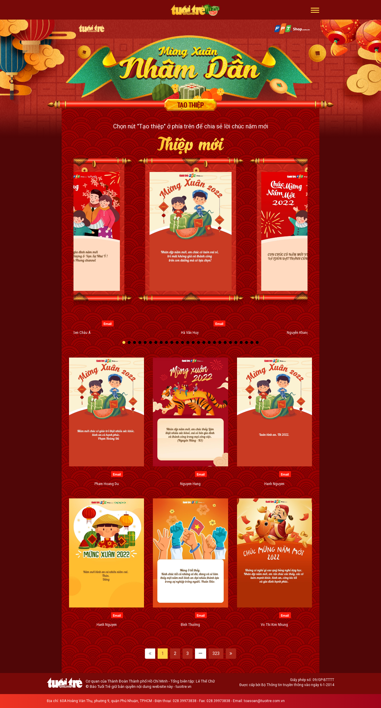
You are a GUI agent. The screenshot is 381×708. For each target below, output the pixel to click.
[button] (315, 10)
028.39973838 (184, 701)
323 (216, 653)
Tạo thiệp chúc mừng (190, 105)
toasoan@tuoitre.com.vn (264, 701)
